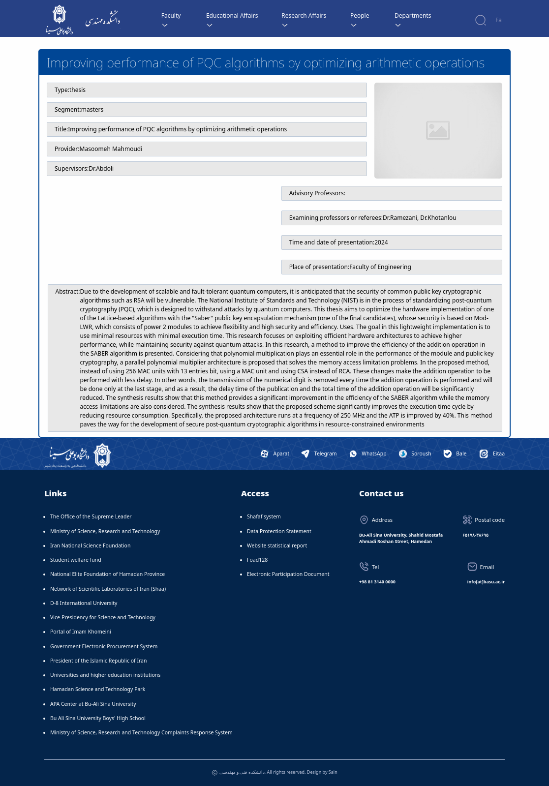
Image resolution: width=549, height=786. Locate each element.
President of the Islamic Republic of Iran (98, 660)
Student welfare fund (75, 559)
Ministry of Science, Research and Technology (105, 531)
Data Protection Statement (279, 531)
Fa (498, 20)
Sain (333, 772)
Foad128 (257, 559)
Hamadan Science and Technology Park (97, 689)
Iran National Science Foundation (90, 545)
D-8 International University (83, 603)
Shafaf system (264, 516)
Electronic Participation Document (288, 574)
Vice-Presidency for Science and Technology (102, 617)
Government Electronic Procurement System (103, 646)
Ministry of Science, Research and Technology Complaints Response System (141, 732)
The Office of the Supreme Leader (91, 516)
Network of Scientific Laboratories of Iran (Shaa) (108, 588)
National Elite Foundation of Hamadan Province (107, 574)
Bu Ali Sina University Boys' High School (98, 718)
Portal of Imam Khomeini (80, 631)
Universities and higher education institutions (105, 674)
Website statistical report (277, 545)
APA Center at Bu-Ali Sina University (93, 703)
